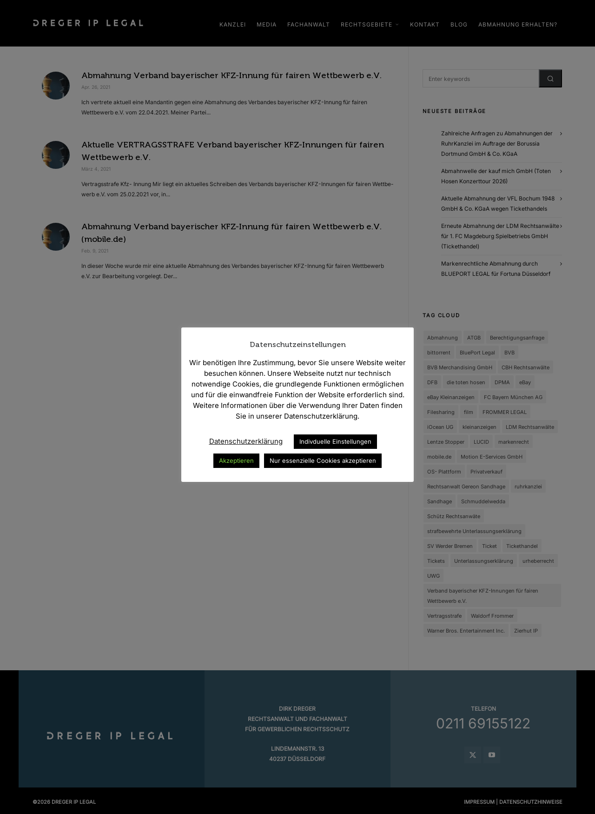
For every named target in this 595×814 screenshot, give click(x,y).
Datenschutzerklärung (246, 441)
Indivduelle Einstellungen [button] (335, 441)
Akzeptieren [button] (236, 460)
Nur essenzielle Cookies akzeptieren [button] (323, 460)
